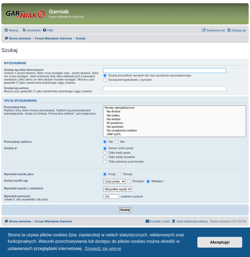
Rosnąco (136, 181)
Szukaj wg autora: (16, 88)
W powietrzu (174, 123)
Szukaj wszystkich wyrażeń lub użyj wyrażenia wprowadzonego (147, 75)
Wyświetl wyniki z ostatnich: (24, 188)
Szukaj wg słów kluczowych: (24, 69)
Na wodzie (174, 119)
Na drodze (174, 111)
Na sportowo (174, 127)
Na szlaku (174, 116)
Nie (120, 141)
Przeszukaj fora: (15, 107)
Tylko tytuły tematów (119, 157)
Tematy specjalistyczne (174, 108)
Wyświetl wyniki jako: (19, 174)
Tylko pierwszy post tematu (123, 161)
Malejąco (154, 181)
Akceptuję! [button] (220, 242)
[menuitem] (31, 30)
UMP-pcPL (174, 134)
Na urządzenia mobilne (174, 131)
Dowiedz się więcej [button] (103, 248)
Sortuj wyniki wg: (16, 180)
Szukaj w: (10, 148)
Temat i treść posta (118, 148)
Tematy (125, 174)
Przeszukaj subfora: (18, 141)
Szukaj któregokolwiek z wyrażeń (127, 79)
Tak (108, 141)
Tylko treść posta (116, 152)
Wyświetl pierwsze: (17, 196)
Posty (109, 174)
